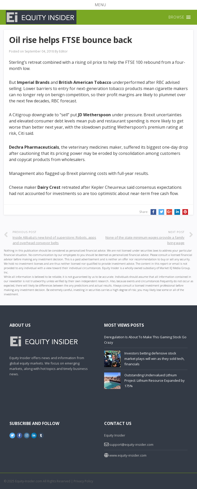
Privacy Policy (83, 481)
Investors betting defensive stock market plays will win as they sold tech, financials (154, 358)
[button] (98, 4)
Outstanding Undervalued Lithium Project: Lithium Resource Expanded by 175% (154, 380)
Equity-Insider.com (28, 481)
